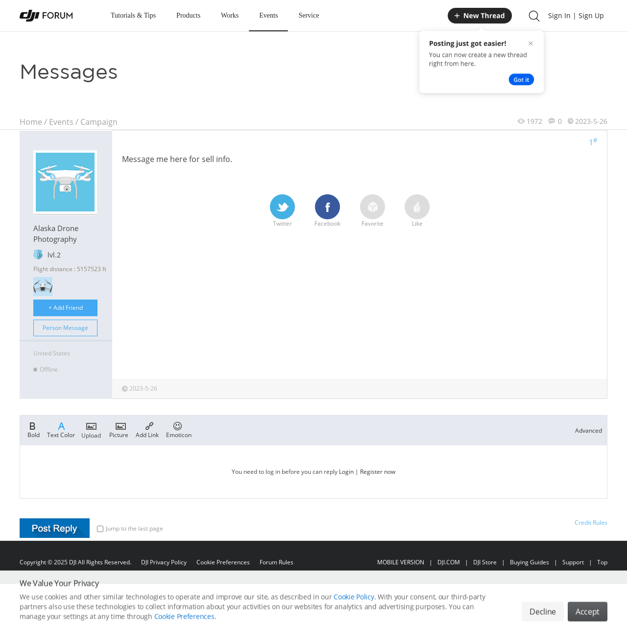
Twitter (282, 211)
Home (31, 121)
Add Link (147, 429)
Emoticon (179, 429)
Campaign (99, 121)
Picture (118, 429)
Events (268, 15)
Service (308, 15)
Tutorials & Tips (133, 15)
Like (417, 211)
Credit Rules (591, 522)
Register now (377, 471)
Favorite (372, 211)
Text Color (61, 429)
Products (188, 15)
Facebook (327, 211)
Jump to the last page (130, 528)
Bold (33, 429)
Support (573, 562)
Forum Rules (276, 562)
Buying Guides (529, 562)
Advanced (588, 430)
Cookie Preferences (223, 562)
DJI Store (485, 562)
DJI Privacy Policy (164, 562)
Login (346, 471)
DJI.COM (448, 562)
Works (230, 15)
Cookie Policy (354, 609)
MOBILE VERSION (400, 562)
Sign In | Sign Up (576, 15)
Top (602, 562)
